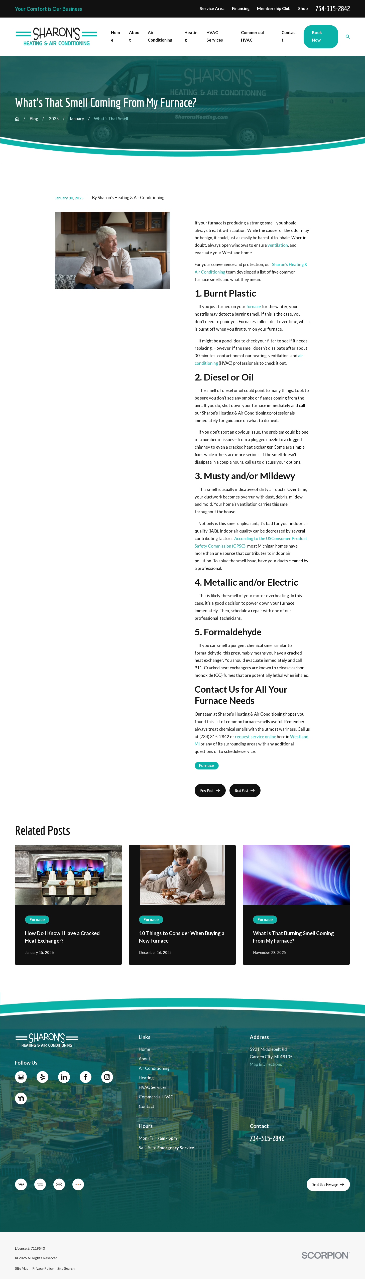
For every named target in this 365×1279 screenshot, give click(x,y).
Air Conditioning (154, 1068)
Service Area (212, 8)
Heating (146, 1077)
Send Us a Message (328, 1184)
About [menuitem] (134, 36)
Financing (241, 8)
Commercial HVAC (156, 1096)
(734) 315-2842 (214, 736)
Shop (303, 8)
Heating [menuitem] (190, 36)
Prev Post (210, 790)
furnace (253, 306)
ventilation (278, 245)
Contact (146, 1106)
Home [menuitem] (115, 36)
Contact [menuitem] (288, 36)
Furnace (206, 765)
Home (144, 1049)
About (144, 1058)
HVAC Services (153, 1087)
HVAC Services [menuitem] (214, 36)
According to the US (252, 538)
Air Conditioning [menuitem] (160, 36)
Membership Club (274, 8)
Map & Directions (266, 1064)
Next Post (245, 790)
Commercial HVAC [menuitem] (252, 36)
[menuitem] (22, 1268)
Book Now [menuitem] (317, 36)
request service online (255, 736)
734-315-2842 (332, 9)
